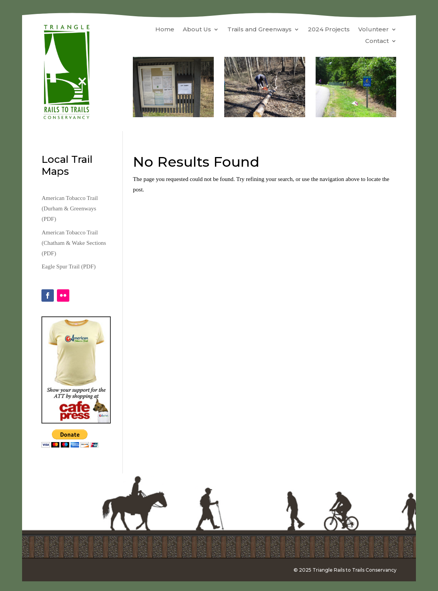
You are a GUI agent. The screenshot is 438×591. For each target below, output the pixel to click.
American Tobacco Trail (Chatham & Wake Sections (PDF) (73, 242)
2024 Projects (329, 30)
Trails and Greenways (259, 30)
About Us (197, 30)
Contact (377, 41)
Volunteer (373, 30)
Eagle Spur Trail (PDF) (68, 266)
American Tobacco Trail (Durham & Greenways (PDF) (69, 208)
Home (164, 30)
